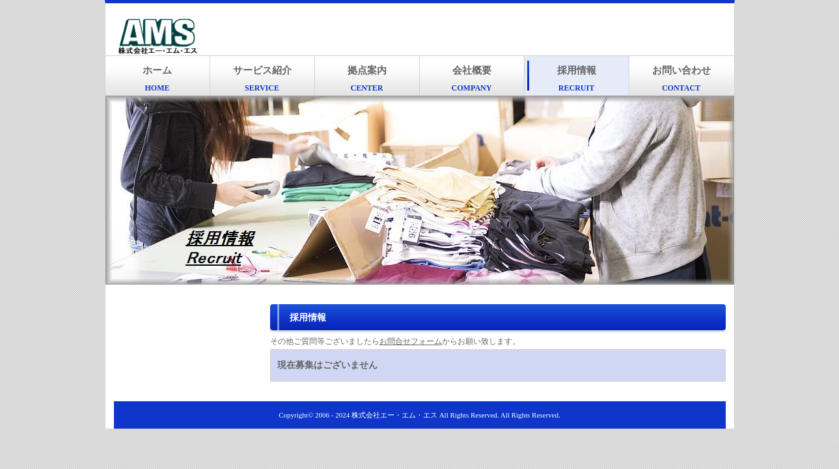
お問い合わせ (681, 78)
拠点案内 (367, 78)
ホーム (157, 78)
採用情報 (576, 78)
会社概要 (472, 78)
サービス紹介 (262, 78)
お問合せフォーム (410, 341)
